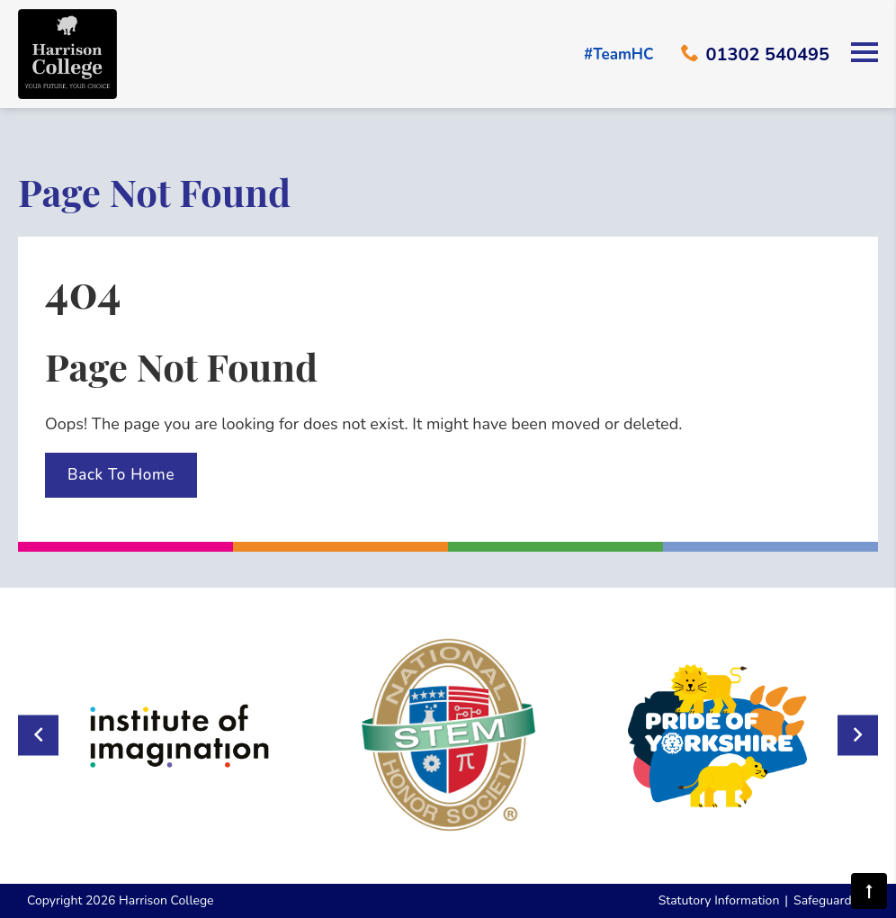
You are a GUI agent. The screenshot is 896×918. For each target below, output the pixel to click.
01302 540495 (755, 54)
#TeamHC (619, 54)
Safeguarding (831, 900)
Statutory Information (719, 900)
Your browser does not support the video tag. (448, 123)
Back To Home (121, 474)
